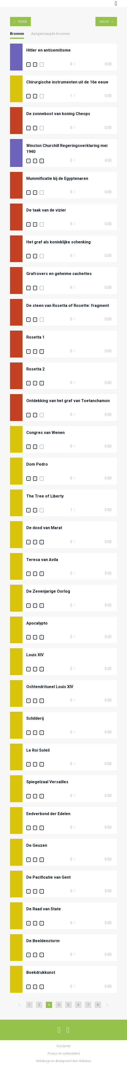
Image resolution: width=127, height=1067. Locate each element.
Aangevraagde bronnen (50, 34)
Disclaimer (64, 1046)
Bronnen (17, 34)
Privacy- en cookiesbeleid (64, 1053)
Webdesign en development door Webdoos (63, 1061)
